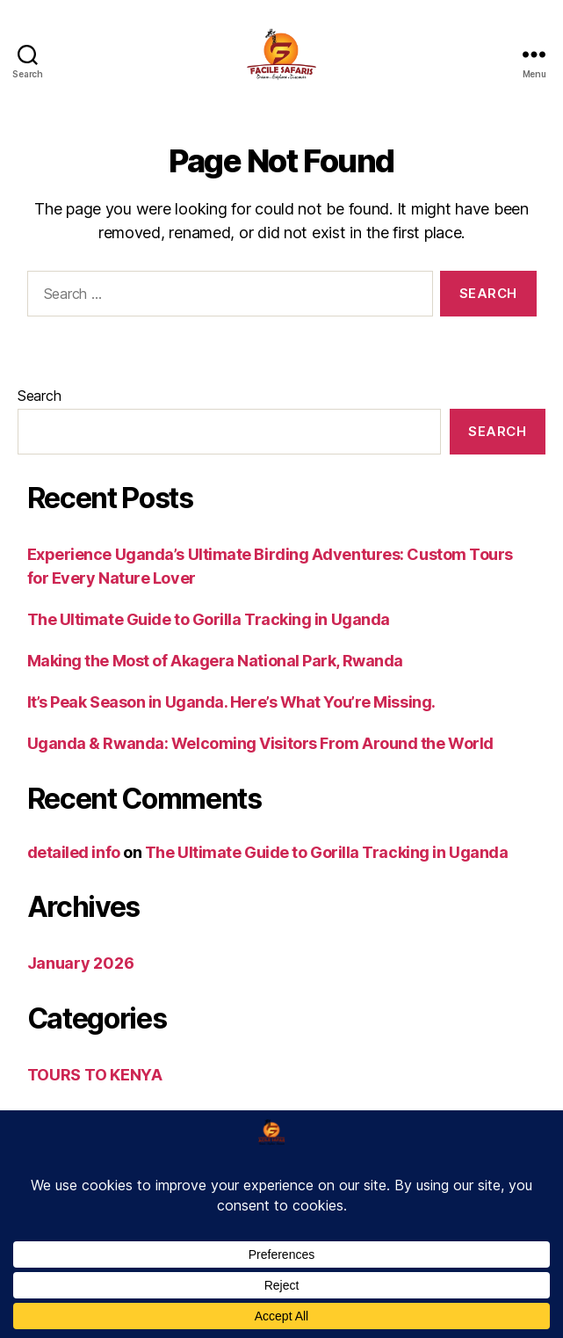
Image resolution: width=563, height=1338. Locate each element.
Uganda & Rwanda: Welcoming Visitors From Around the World (260, 743)
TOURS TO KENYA (94, 1074)
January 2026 (80, 963)
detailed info (73, 852)
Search (39, 395)
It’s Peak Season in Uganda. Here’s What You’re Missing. (231, 702)
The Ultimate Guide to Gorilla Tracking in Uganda (208, 619)
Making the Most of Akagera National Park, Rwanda (215, 660)
